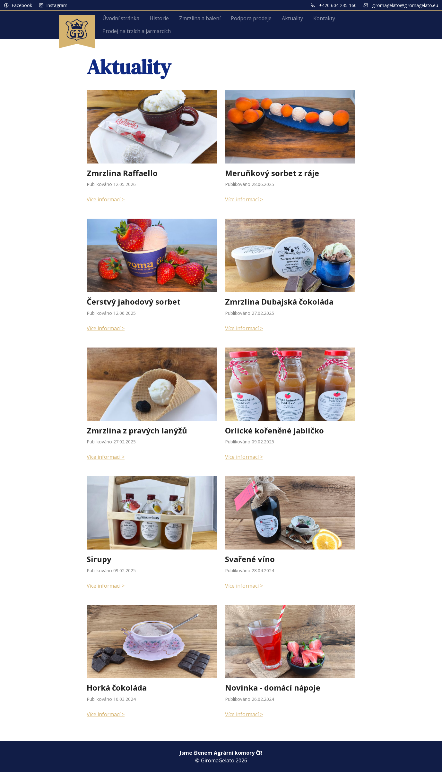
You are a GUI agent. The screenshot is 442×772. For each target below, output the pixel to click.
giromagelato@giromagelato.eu (405, 5)
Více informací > (106, 199)
